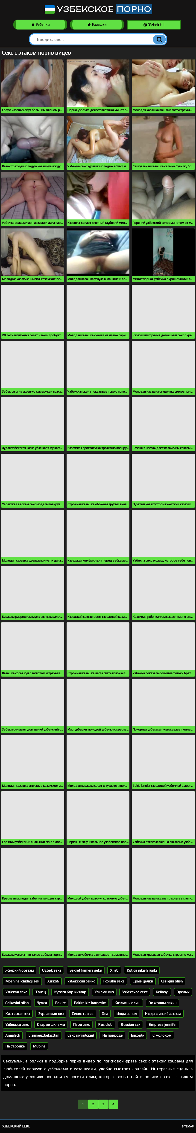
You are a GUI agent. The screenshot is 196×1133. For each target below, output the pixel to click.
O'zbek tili (153, 25)
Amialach (12, 1035)
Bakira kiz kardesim (90, 1003)
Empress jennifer (163, 1024)
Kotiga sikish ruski (142, 970)
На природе (112, 1035)
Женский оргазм (19, 970)
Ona (105, 1014)
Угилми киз (104, 992)
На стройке (15, 1046)
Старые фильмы (51, 1024)
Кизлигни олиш (127, 1003)
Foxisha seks (113, 981)
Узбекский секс (16, 1126)
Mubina (39, 1046)
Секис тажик (83, 1014)
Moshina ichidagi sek (22, 981)
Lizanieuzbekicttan (43, 1035)
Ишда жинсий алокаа (163, 1014)
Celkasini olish (17, 1003)
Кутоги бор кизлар (70, 992)
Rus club (105, 1024)
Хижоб (53, 981)
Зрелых (183, 992)
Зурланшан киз (51, 1014)
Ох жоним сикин (162, 1003)
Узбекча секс (16, 992)
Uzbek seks (51, 970)
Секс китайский (80, 1035)
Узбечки (40, 24)
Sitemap (188, 1126)
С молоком (161, 1035)
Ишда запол (126, 1014)
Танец (40, 992)
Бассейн (137, 1035)
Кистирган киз (17, 1014)
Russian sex (130, 1024)
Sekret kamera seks (86, 970)
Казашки (97, 24)
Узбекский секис (81, 981)
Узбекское (98, 9)
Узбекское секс (134, 992)
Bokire (60, 1003)
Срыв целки (143, 981)
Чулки (42, 1003)
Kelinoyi (162, 992)
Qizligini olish (172, 981)
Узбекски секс (17, 1024)
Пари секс (81, 1024)
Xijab (114, 970)
